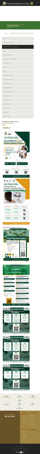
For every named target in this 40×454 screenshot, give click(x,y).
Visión (23, 417)
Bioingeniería (33, 423)
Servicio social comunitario (8, 79)
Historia (23, 419)
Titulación (5, 38)
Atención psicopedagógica (8, 42)
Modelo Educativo (25, 420)
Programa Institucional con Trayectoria (22, 33)
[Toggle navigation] (37, 3)
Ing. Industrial (33, 417)
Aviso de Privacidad (17, 446)
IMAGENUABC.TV (19, 408)
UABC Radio (19, 397)
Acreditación (24, 422)
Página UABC (33, 432)
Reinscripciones (6, 67)
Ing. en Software (34, 427)
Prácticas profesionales (7, 87)
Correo (19, 404)
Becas (4, 50)
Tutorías (4, 71)
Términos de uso (23, 446)
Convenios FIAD (6, 108)
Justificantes (5, 112)
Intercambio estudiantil (7, 54)
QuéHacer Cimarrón (6, 397)
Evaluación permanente (8, 95)
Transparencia (6, 404)
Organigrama (24, 421)
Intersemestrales (6, 99)
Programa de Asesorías (7, 75)
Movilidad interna (6, 63)
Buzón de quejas (6, 116)
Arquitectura (33, 426)
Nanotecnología (34, 424)
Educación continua (7, 104)
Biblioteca (33, 404)
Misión (23, 416)
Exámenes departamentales (8, 91)
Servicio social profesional (8, 83)
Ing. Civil (32, 416)
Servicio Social (24, 436)
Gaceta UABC (32, 397)
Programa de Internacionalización (10, 59)
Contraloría (19, 400)
